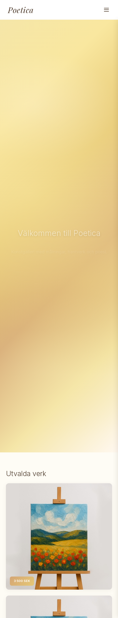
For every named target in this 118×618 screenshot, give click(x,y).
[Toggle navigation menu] (106, 10)
